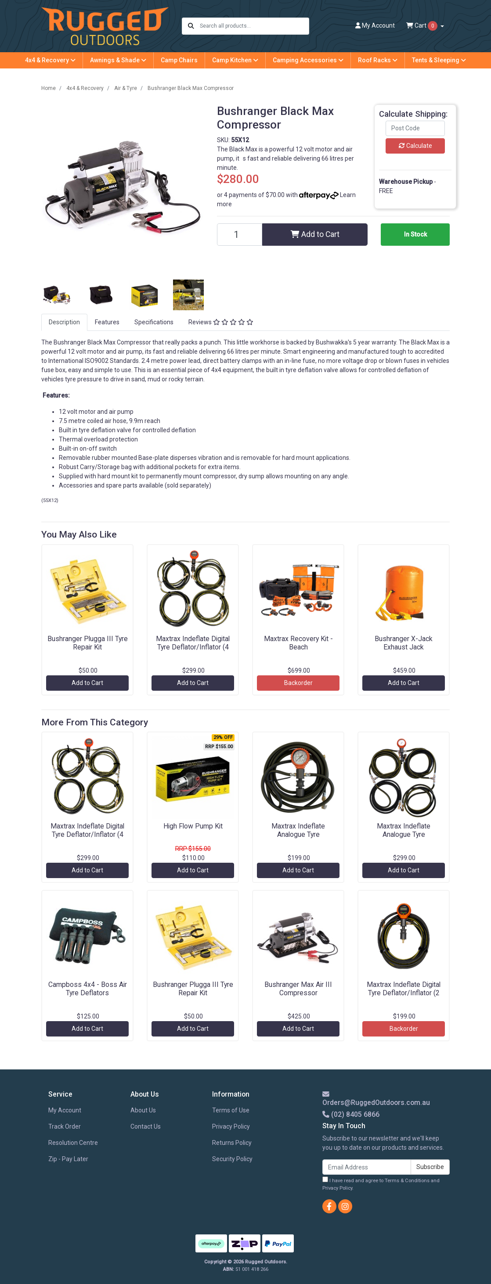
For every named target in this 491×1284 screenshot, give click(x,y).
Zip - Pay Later (68, 1158)
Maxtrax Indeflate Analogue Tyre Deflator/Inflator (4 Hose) (404, 834)
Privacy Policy (231, 1126)
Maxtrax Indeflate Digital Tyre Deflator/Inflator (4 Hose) (193, 647)
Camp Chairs (179, 60)
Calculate (415, 145)
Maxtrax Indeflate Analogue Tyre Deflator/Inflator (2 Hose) (298, 834)
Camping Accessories (308, 60)
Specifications (153, 322)
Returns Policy (232, 1142)
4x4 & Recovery (50, 60)
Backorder (298, 682)
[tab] (64, 322)
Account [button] (375, 25)
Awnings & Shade (118, 60)
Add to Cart (315, 234)
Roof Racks (377, 60)
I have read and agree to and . (381, 1183)
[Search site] (191, 26)
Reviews (220, 322)
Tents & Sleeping (439, 60)
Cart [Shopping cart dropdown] (422, 26)
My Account (64, 1110)
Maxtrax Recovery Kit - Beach (298, 643)
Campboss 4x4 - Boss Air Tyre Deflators (87, 988)
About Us (143, 1110)
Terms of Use (230, 1110)
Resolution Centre (73, 1142)
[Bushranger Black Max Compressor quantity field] (239, 234)
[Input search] (254, 26)
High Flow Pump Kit (193, 826)
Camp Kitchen (235, 60)
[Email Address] (366, 1167)
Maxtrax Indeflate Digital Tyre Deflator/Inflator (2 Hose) (403, 992)
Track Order (64, 1126)
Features (107, 322)
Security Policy (232, 1158)
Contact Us (145, 1126)
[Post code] (415, 128)
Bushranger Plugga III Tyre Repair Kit (87, 643)
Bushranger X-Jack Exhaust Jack (404, 643)
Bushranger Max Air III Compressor (298, 988)
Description (64, 322)
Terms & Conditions (407, 1181)
